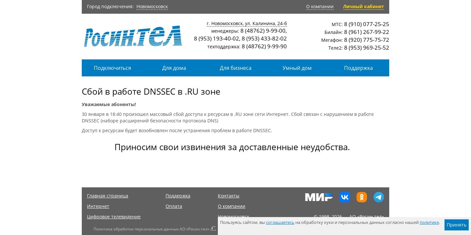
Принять (456, 225)
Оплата (174, 206)
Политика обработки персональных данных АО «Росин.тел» (151, 229)
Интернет (98, 206)
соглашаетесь (280, 222)
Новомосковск (152, 6)
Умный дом (297, 67)
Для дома (174, 67)
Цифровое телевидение (114, 216)
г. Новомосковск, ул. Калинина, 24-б (247, 23)
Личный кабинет (363, 6)
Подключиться (112, 67)
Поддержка (358, 67)
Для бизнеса (236, 67)
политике (429, 222)
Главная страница (107, 196)
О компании (320, 6)
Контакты (228, 196)
